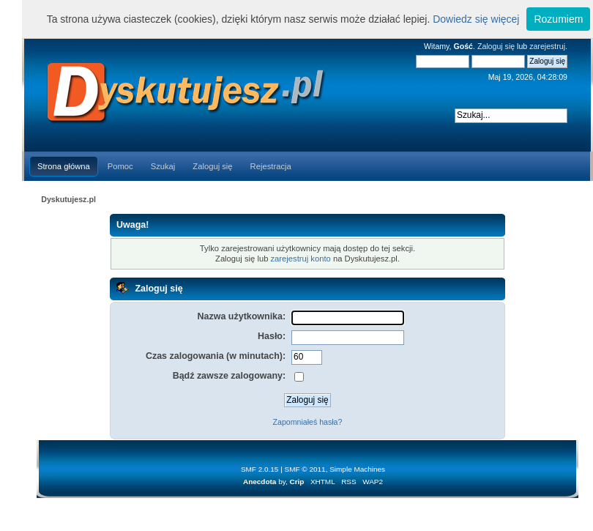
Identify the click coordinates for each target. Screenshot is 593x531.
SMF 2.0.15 (260, 469)
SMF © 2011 (305, 469)
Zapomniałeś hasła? (308, 421)
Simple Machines (357, 469)
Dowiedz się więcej (476, 19)
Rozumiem (558, 19)
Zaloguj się (496, 46)
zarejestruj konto (301, 258)
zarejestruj (547, 46)
